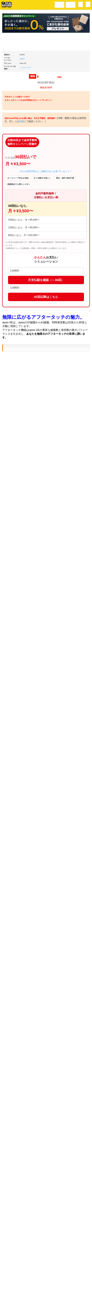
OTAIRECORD (45, 1292)
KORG (22, 146)
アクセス (22, 1284)
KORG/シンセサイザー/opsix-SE (33, 556)
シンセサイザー (25, 154)
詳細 (33, 226)
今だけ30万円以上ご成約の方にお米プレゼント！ (46, 285)
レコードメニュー (59, 4)
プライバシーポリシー (70, 1284)
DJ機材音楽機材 (70, 4)
